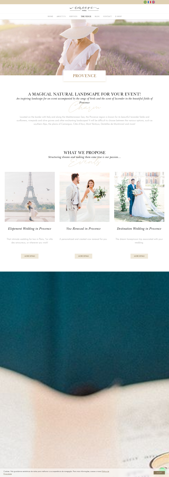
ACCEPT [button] (159, 473)
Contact (107, 16)
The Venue (86, 16)
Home (50, 16)
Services (73, 16)
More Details (30, 257)
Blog (97, 16)
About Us (61, 16)
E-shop (118, 16)
